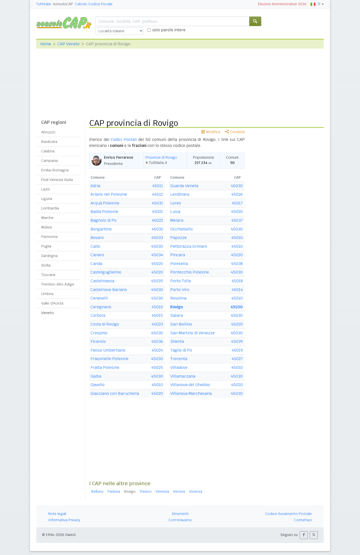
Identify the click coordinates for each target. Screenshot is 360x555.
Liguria (46, 198)
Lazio (45, 189)
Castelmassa (102, 281)
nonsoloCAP (63, 4)
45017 (237, 203)
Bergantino (101, 229)
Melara (176, 220)
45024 (157, 350)
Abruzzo (48, 132)
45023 (157, 324)
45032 (157, 229)
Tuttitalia (43, 4)
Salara (176, 315)
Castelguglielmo (105, 272)
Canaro (97, 254)
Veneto (47, 313)
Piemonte (49, 236)
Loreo (175, 203)
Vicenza (195, 491)
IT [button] (315, 4)
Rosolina (178, 298)
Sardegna (49, 255)
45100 (236, 307)
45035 (157, 281)
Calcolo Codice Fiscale (93, 4)
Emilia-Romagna (54, 170)
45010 (157, 307)
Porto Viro (179, 289)
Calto (95, 246)
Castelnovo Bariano (108, 289)
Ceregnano (100, 307)
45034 (157, 254)
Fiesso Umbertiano (108, 350)
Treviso (146, 491)
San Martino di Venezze (192, 333)
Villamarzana (182, 376)
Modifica (211, 132)
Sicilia (45, 265)
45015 (157, 315)
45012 (157, 194)
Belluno (97, 491)
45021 (157, 211)
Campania (49, 160)
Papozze (178, 237)
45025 (157, 367)
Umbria (47, 294)
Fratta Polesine (104, 367)
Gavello (97, 384)
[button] (304, 535)
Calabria (47, 151)
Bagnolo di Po (103, 220)
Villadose (178, 367)
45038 (237, 263)
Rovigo (176, 307)
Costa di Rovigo (104, 324)
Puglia (46, 246)
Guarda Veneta (184, 185)
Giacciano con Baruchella (114, 393)
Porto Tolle (180, 281)
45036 (157, 341)
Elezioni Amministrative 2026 (282, 4)
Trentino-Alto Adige (57, 284)
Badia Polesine (104, 211)
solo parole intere (169, 30)
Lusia (175, 211)
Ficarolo (98, 341)
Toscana (48, 274)
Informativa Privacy (64, 520)
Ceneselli (99, 298)
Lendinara (179, 194)
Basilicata (49, 141)
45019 (237, 350)
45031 (157, 203)
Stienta (177, 341)
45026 (237, 194)
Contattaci (303, 520)
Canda (96, 263)
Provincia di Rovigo (161, 157)
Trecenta (178, 358)
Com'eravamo (180, 520)
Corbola (97, 315)
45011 (157, 185)
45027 (237, 358)
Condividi (235, 132)
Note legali (57, 513)
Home (45, 44)
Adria (95, 185)
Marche (47, 217)
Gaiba (95, 376)
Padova (114, 491)
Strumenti (180, 513)
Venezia (162, 491)
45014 (237, 289)
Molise (46, 227)
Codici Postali (124, 139)
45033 (157, 237)
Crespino (98, 333)
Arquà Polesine (104, 203)
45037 (237, 220)
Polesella (179, 263)
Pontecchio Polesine (189, 272)
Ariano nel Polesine (108, 194)
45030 (157, 246)
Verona (179, 491)
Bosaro (97, 237)
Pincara (177, 254)
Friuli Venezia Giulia (57, 179)
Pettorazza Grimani (188, 246)
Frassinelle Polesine (109, 358)
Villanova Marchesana (191, 393)
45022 (157, 220)
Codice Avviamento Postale (288, 513)
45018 (237, 281)
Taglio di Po (181, 350)
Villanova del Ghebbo (190, 384)
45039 (237, 341)
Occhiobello (181, 229)
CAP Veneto (69, 44)
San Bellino (181, 324)
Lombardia (50, 208)
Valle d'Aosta (52, 303)
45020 (157, 263)
